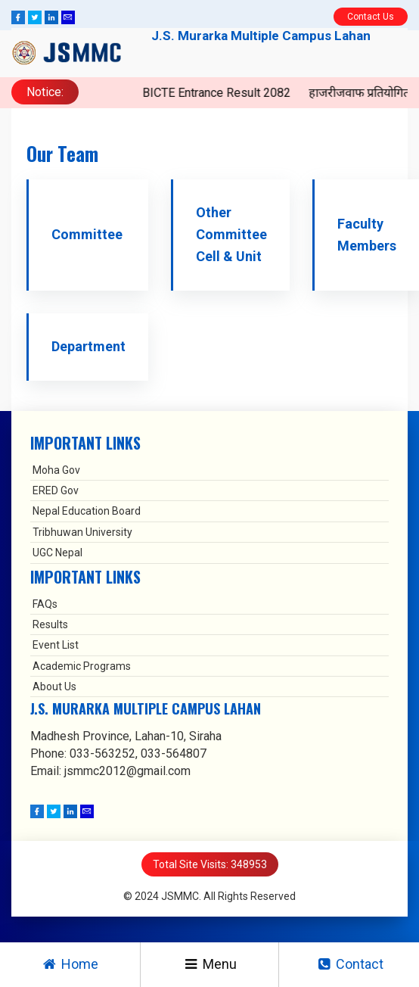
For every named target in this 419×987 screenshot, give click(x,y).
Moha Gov (56, 470)
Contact (349, 964)
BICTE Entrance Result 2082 (280, 93)
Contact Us (370, 16)
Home (69, 964)
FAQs (45, 604)
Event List (56, 645)
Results (50, 624)
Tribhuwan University (82, 532)
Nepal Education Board (87, 511)
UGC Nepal (57, 552)
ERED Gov (56, 490)
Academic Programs (82, 666)
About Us (54, 686)
